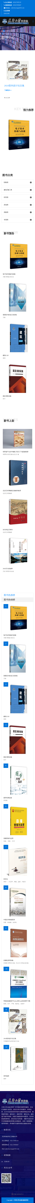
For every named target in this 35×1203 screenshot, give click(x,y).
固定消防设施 (7, 396)
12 (6, 1047)
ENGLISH (6, 13)
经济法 (6, 879)
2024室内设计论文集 (14, 85)
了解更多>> (7, 90)
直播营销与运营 (8, 838)
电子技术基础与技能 (9, 274)
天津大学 (6, 1161)
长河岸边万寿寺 (8, 529)
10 (6, 969)
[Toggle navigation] (33, 21)
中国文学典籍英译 (9, 919)
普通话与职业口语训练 (10, 315)
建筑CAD (6, 355)
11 (6, 1010)
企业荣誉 (7, 10)
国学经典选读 (8, 798)
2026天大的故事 (8, 568)
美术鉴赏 (6, 1076)
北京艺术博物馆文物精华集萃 (12, 490)
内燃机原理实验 (8, 960)
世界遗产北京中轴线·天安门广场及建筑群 (15, 451)
